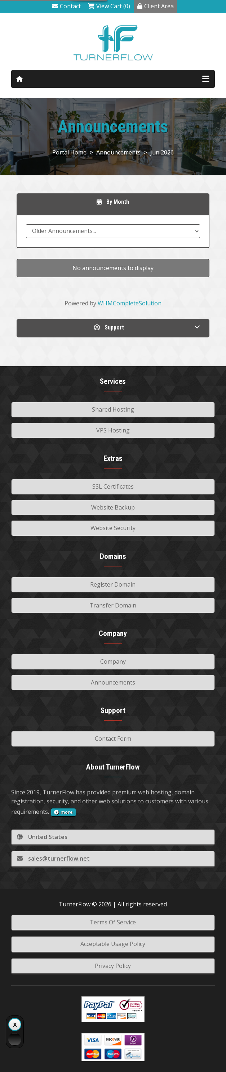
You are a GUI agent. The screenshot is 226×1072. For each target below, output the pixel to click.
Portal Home (69, 152)
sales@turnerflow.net (53, 858)
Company (113, 661)
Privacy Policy (113, 966)
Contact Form (113, 739)
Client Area (155, 6)
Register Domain (113, 584)
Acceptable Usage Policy (112, 944)
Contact (66, 6)
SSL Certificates (113, 486)
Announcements (118, 152)
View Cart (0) (109, 6)
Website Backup (113, 507)
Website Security (113, 528)
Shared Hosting (113, 409)
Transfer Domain (112, 605)
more (63, 812)
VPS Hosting (113, 430)
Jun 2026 (162, 152)
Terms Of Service (113, 922)
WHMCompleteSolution (129, 303)
